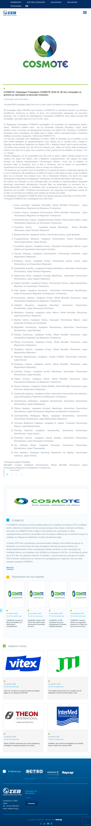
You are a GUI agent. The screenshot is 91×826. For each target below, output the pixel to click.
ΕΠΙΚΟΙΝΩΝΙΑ (16, 6)
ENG (26, 6)
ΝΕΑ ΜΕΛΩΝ (72, 2)
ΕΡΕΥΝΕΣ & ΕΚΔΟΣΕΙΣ (36, 2)
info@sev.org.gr (13, 808)
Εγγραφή (31, 803)
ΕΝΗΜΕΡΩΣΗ (16, 2)
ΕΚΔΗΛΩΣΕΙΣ (56, 2)
